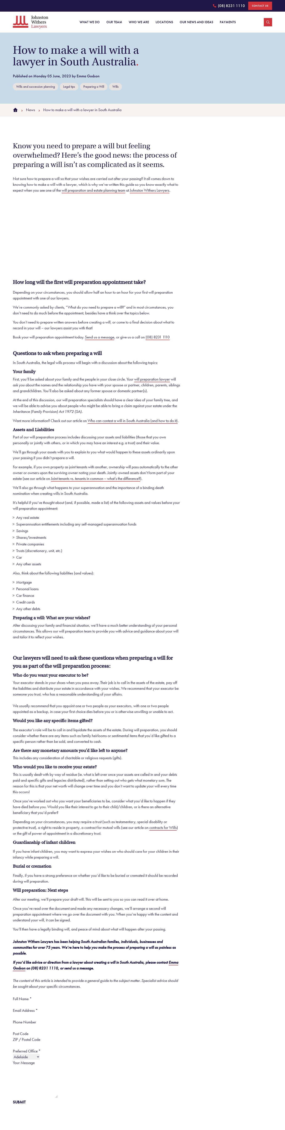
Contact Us (260, 5)
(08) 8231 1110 (229, 6)
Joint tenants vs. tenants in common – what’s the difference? (95, 478)
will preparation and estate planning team (93, 190)
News (30, 109)
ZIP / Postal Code (26, 1039)
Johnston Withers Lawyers (149, 190)
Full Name (22, 998)
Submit (19, 1102)
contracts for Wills (163, 827)
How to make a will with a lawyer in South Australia (82, 109)
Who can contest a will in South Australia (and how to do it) (133, 420)
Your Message (24, 1062)
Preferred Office (27, 1051)
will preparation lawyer (152, 379)
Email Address (25, 1010)
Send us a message (99, 337)
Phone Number (24, 1022)
